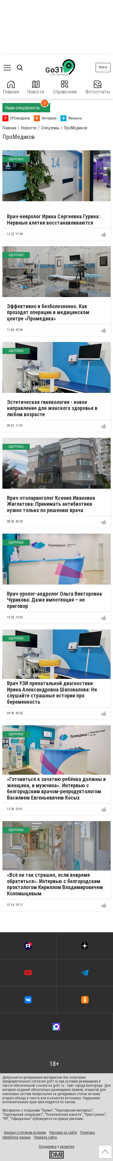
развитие (67, 1147)
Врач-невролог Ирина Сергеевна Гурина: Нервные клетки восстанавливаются (53, 219)
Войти (103, 67)
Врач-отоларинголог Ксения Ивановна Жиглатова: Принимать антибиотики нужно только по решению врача (51, 504)
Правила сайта (45, 1137)
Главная (11, 88)
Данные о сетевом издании (25, 1132)
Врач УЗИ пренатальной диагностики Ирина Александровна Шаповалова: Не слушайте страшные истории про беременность (52, 692)
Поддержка (47, 1147)
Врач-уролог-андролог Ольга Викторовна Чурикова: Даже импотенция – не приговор (54, 600)
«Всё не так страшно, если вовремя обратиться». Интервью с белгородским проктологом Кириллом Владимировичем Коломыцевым (55, 884)
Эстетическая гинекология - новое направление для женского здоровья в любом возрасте (52, 408)
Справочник (65, 88)
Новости (35, 88)
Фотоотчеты (97, 88)
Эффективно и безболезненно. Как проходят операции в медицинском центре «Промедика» (48, 312)
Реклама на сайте (63, 1132)
